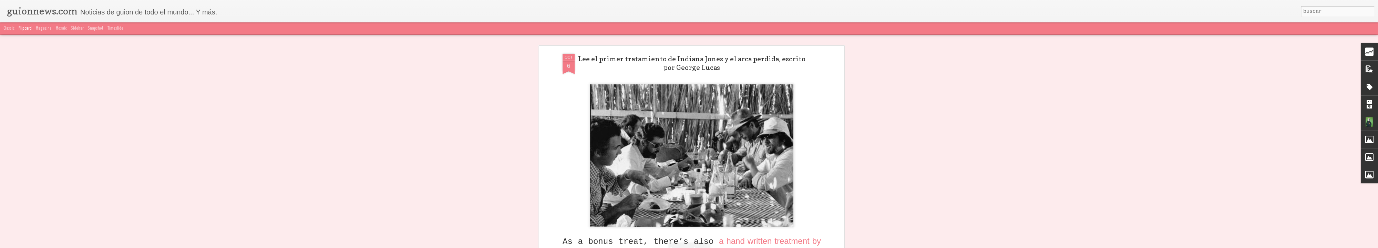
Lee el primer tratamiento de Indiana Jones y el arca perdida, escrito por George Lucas (691, 63)
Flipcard (25, 28)
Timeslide (115, 28)
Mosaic (61, 28)
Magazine (44, 28)
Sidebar (77, 28)
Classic (8, 28)
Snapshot (95, 28)
